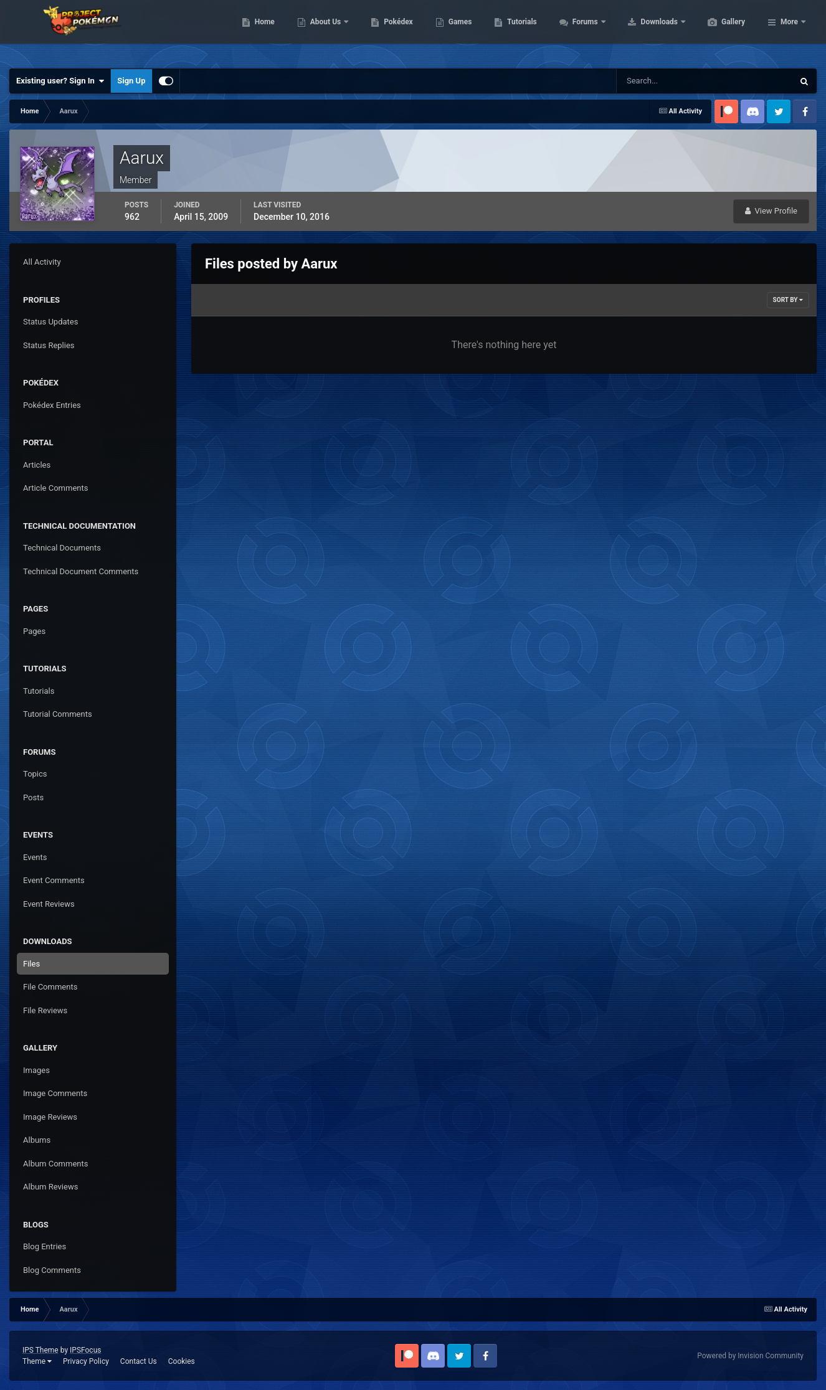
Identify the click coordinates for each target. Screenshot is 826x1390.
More (789, 31)
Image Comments (55, 1093)
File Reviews (45, 1010)
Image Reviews (50, 1117)
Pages (34, 631)
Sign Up (131, 80)
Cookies (181, 1361)
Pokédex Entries (52, 405)
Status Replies (49, 345)
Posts (33, 797)
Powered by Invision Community (750, 1355)
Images (36, 1070)
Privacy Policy (86, 1361)
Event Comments (54, 880)
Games (519, 31)
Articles (36, 465)
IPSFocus (85, 1350)
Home (324, 31)
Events (35, 857)
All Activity (42, 262)
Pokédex (457, 31)
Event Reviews (49, 904)
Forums (645, 31)
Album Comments (55, 1163)
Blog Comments (52, 1270)
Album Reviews (50, 1186)
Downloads (719, 31)
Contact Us (138, 1361)
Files (31, 963)
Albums (36, 1140)
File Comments (50, 986)
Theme (37, 1361)
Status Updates (50, 321)
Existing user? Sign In (60, 81)
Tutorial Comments (57, 714)
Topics (35, 773)
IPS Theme (40, 1350)
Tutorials (580, 31)
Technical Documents (62, 547)
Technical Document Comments (80, 571)
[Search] (667, 81)
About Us (385, 31)
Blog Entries (44, 1246)
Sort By (788, 299)
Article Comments (55, 488)
